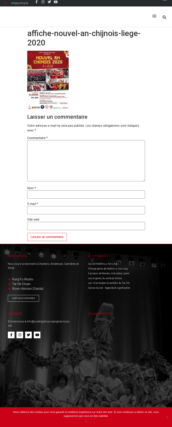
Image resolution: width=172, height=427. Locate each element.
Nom (31, 188)
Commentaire (37, 138)
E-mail (32, 203)
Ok (86, 421)
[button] (154, 14)
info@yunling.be (36, 321)
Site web (33, 219)
